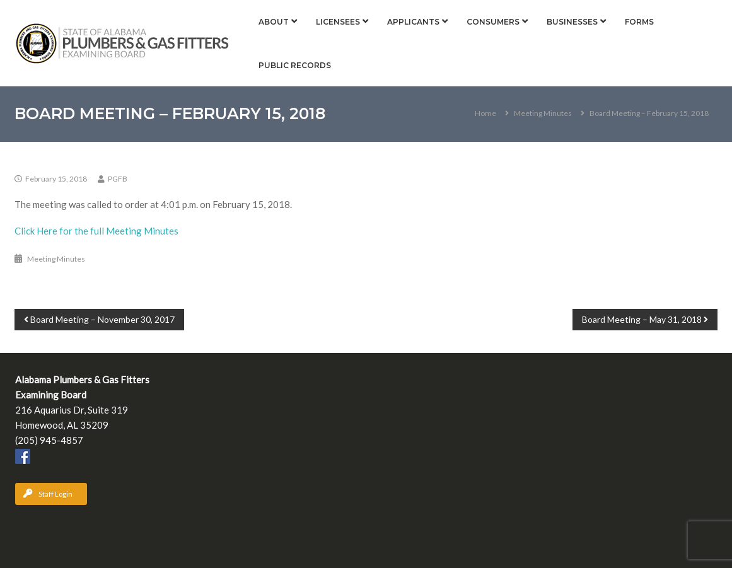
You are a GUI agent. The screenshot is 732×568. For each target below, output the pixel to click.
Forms (639, 21)
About (274, 21)
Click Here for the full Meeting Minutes (96, 230)
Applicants (413, 21)
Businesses (572, 21)
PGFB (117, 178)
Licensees (338, 21)
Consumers (493, 21)
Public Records (295, 65)
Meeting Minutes (543, 113)
